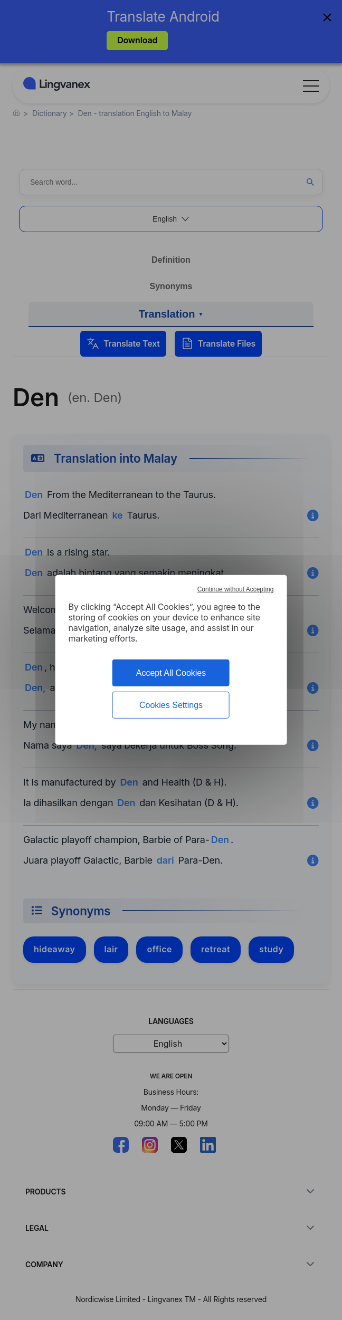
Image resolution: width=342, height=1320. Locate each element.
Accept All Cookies (171, 672)
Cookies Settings (171, 705)
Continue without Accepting (235, 589)
